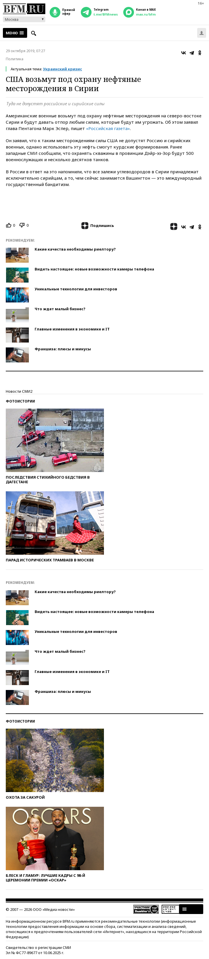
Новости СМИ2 (19, 391)
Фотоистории (20, 401)
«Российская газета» (108, 128)
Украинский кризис (62, 69)
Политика (14, 59)
